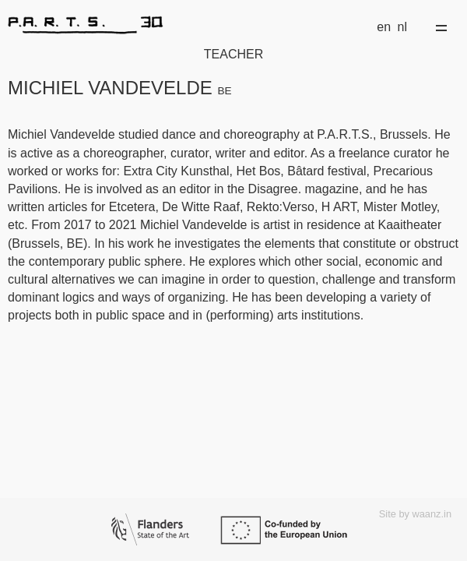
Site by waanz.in (415, 514)
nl (402, 27)
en (384, 27)
